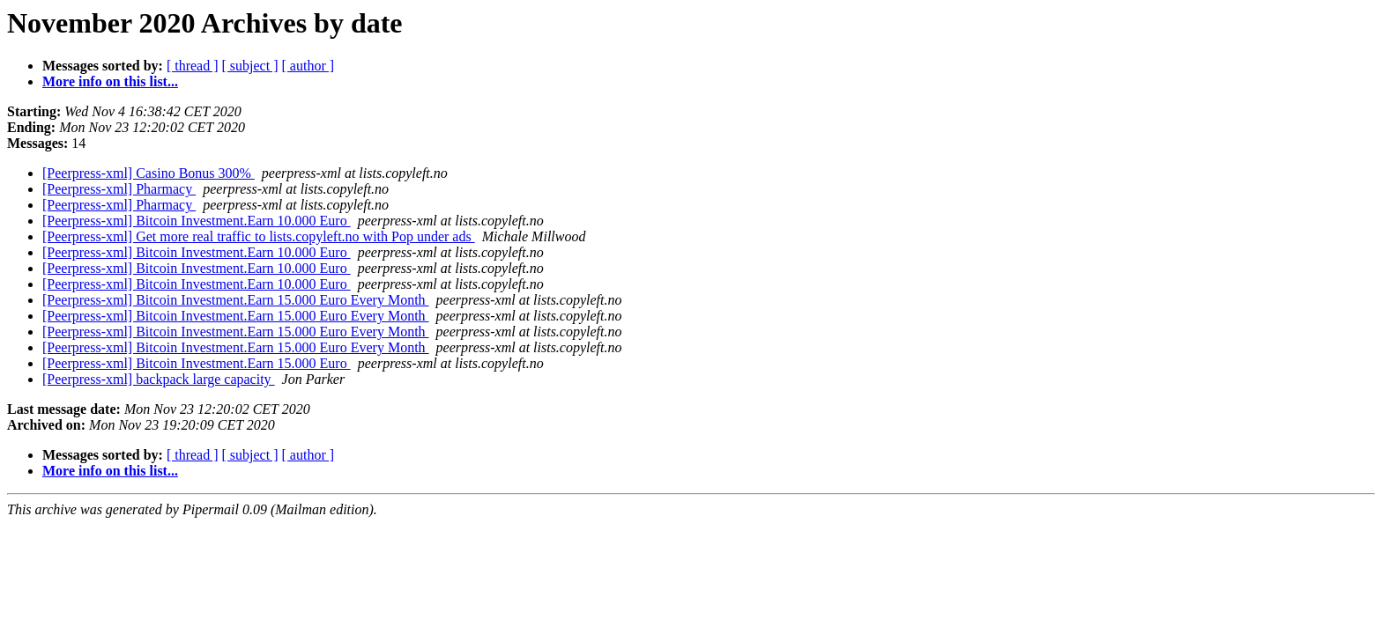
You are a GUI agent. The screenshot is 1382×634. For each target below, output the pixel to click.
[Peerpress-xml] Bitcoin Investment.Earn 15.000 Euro (196, 363)
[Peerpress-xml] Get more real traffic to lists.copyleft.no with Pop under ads (258, 236)
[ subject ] (250, 65)
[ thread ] (193, 65)
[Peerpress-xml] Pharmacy (119, 188)
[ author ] (308, 65)
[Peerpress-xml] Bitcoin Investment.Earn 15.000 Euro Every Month (235, 299)
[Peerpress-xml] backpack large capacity (158, 379)
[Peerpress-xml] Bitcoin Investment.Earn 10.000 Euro (196, 220)
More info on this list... (110, 81)
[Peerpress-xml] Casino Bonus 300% (148, 173)
